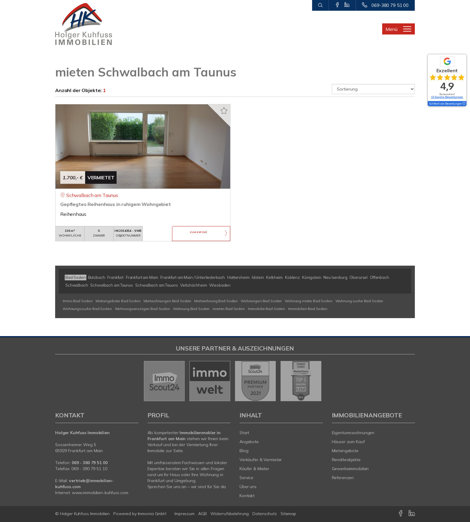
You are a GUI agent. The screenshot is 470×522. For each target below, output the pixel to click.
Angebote (249, 441)
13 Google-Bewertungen (447, 97)
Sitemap (288, 513)
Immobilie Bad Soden (266, 308)
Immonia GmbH (152, 513)
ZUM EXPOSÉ (198, 234)
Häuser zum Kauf (348, 441)
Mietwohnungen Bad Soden (168, 301)
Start (244, 432)
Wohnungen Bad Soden (261, 301)
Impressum (184, 513)
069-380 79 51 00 (390, 5)
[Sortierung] (373, 89)
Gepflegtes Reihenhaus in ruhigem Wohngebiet (115, 204)
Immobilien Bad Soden (307, 308)
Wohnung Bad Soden (191, 308)
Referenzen (343, 477)
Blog (243, 450)
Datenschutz (264, 513)
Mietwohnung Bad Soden (216, 301)
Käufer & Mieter (254, 468)
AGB (202, 513)
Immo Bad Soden (78, 301)
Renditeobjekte (346, 459)
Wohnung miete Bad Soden (308, 301)
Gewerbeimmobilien (350, 468)
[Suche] (320, 5)
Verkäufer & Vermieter (260, 459)
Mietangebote (345, 450)
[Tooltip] (464, 104)
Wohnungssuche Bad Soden (87, 308)
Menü (391, 29)
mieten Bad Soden (229, 308)
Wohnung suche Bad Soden (359, 301)
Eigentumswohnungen (353, 432)
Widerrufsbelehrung (229, 513)
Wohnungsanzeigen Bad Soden (142, 308)
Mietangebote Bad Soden (118, 301)
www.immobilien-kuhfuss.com (100, 492)
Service (246, 477)
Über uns (248, 486)
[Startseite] (96, 24)
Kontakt (246, 495)
